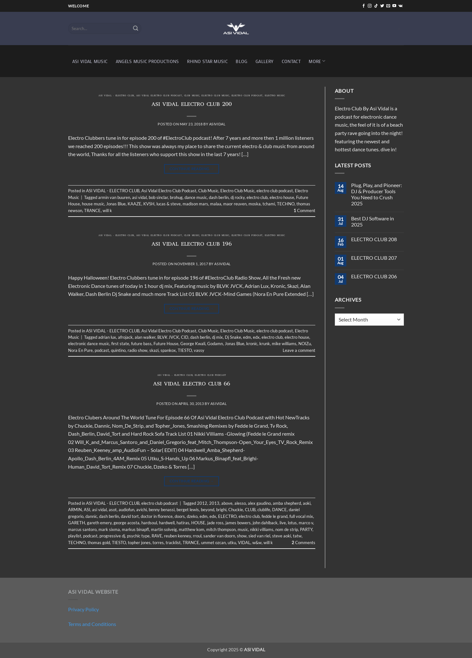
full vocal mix (301, 516)
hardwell (167, 522)
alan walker (145, 337)
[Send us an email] (388, 6)
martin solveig (164, 529)
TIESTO (185, 350)
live (282, 522)
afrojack (125, 337)
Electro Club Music (215, 96)
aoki (307, 503)
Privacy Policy (83, 609)
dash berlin (219, 197)
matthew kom (191, 529)
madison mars (195, 203)
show (242, 535)
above (226, 503)
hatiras (183, 522)
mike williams (284, 343)
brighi (221, 509)
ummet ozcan (213, 542)
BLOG (241, 61)
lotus (292, 522)
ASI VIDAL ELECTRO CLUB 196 (192, 244)
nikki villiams (261, 529)
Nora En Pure (80, 350)
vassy (199, 350)
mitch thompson (221, 529)
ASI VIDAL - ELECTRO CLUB (116, 96)
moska (254, 203)
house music (93, 203)
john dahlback (265, 522)
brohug (176, 197)
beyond (207, 509)
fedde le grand (274, 516)
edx (256, 337)
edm (247, 337)
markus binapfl (135, 529)
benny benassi (162, 509)
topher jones (139, 542)
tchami (269, 203)
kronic (251, 343)
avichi (141, 509)
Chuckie (235, 509)
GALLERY (264, 61)
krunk (264, 343)
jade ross (215, 522)
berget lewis (188, 509)
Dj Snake (233, 337)
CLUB (250, 509)
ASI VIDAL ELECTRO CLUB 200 (192, 105)
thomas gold (99, 542)
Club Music (192, 96)
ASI (87, 509)
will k (107, 210)
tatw (297, 535)
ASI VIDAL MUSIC (89, 61)
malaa (215, 203)
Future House (165, 343)
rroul (197, 535)
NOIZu (304, 343)
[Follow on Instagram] (370, 6)
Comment (304, 210)
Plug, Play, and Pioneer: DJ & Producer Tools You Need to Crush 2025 (376, 194)
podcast (102, 350)
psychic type (138, 535)
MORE (317, 61)
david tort (130, 516)
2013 (214, 503)
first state (120, 343)
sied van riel (259, 535)
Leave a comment (299, 350)
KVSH (148, 203)
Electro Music (275, 96)
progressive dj (112, 535)
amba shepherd (287, 503)
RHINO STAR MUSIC (207, 61)
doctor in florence (157, 516)
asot (113, 509)
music (243, 529)
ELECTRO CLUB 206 (374, 276)
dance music (196, 197)
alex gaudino (259, 503)
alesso (240, 503)
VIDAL (244, 542)
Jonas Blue (116, 203)
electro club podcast (247, 96)
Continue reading (191, 169)
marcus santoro (82, 529)
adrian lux (107, 337)
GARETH (76, 522)
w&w (257, 542)
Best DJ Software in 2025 (372, 221)
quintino (118, 350)
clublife (263, 509)
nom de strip (286, 529)
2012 (202, 503)
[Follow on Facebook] (364, 6)
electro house (282, 197)
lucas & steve (168, 203)
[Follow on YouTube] (394, 6)
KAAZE (134, 203)
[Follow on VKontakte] (400, 6)
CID (184, 337)
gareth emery (99, 522)
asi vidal (139, 197)
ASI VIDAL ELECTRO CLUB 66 (191, 384)
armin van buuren (114, 197)
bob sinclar (158, 197)
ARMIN (75, 509)
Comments (303, 542)
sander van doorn (219, 535)
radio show (137, 350)
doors (180, 516)
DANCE (279, 509)
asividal (217, 124)
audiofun (126, 509)
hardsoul (149, 522)
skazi (154, 350)
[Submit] (135, 28)
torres (158, 542)
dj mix (217, 337)
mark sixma (109, 529)
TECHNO (286, 203)
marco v (306, 522)
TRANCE (92, 210)
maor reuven (235, 203)
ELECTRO (227, 516)
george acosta (126, 522)
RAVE (157, 535)
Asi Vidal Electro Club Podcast (159, 96)
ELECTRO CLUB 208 (374, 239)
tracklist (173, 542)
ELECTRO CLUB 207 (374, 258)
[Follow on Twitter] (382, 6)
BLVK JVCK (168, 337)
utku (232, 542)
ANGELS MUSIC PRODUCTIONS (147, 61)
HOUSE (198, 522)
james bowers (238, 522)
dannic (91, 516)
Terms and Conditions (92, 624)
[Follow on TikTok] (376, 6)
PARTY (306, 529)
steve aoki (281, 535)
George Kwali (192, 343)
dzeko (192, 516)
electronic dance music (88, 343)
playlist (74, 535)
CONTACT (291, 61)
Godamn (215, 343)
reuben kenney (177, 535)
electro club (257, 197)
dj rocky (238, 197)
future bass (141, 343)
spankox (168, 350)
